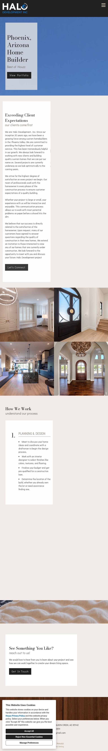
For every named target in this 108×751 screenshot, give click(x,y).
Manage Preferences (29, 743)
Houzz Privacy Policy (15, 716)
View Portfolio (19, 75)
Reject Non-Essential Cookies (29, 737)
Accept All (29, 731)
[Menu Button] (103, 5)
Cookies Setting (58, 747)
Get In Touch (20, 671)
